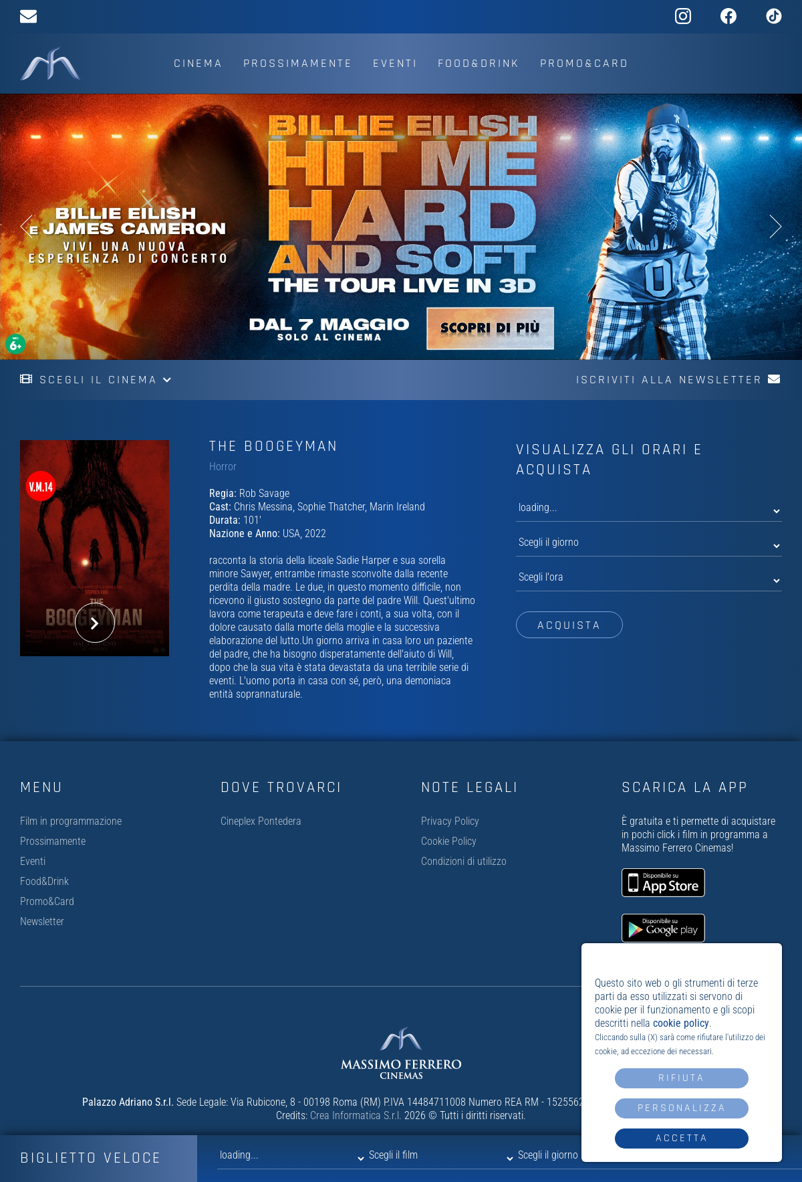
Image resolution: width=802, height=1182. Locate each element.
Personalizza (682, 1108)
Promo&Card (584, 63)
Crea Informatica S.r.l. (356, 1115)
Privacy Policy (450, 821)
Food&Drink (479, 63)
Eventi (395, 63)
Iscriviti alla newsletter (679, 379)
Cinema (198, 63)
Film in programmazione (71, 821)
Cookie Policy (449, 841)
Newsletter (42, 921)
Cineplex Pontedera (261, 821)
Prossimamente (298, 63)
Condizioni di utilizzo (464, 861)
